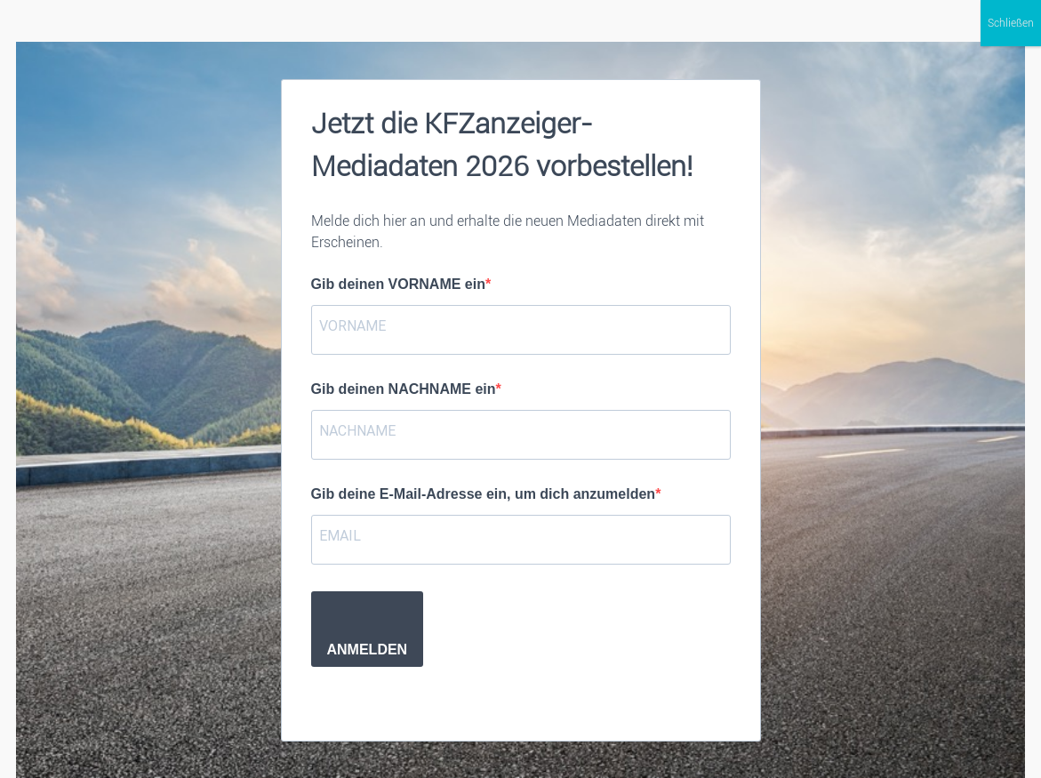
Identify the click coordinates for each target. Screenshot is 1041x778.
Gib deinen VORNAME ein (398, 284)
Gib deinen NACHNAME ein (403, 389)
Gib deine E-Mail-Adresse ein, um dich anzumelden (483, 493)
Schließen (1011, 23)
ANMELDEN (367, 649)
